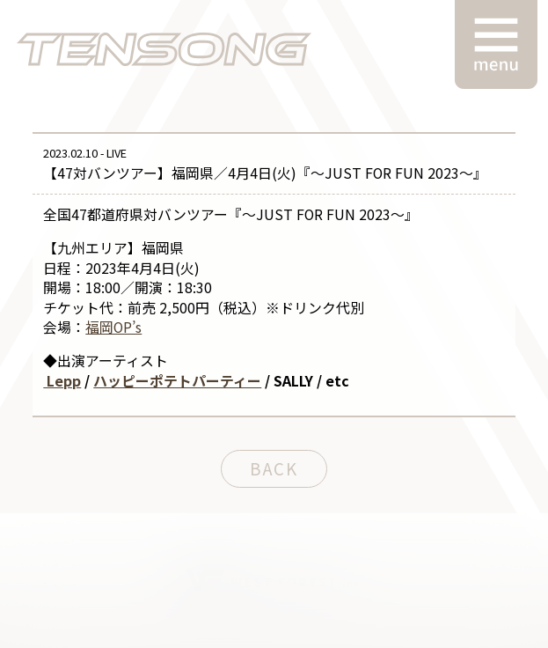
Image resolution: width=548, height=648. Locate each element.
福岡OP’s (113, 327)
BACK (274, 468)
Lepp (62, 381)
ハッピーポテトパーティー (177, 381)
